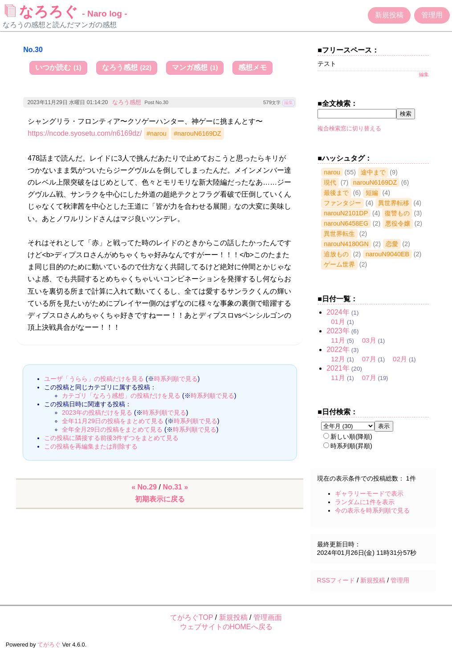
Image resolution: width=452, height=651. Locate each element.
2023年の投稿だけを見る (97, 412)
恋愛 (392, 243)
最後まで (336, 192)
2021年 (338, 368)
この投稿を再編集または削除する (91, 446)
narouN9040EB (387, 254)
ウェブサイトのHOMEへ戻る (226, 627)
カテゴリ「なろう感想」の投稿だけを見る (121, 395)
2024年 (338, 312)
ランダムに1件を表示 (365, 501)
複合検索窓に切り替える (349, 128)
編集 (288, 102)
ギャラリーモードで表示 (369, 493)
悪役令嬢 (397, 223)
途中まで (373, 172)
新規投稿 (389, 15)
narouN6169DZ (375, 182)
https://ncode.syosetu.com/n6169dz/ (85, 133)
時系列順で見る (176, 378)
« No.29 (144, 487)
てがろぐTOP (191, 617)
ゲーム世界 (339, 264)
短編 (372, 192)
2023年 (338, 331)
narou (332, 172)
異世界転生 (339, 233)
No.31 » (175, 487)
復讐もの (397, 213)
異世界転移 (393, 202)
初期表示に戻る (160, 499)
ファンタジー (342, 202)
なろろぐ (65, 12)
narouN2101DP (346, 213)
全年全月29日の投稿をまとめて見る (112, 429)
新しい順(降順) (347, 436)
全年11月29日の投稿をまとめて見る (112, 421)
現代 (330, 182)
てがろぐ (49, 644)
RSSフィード (336, 580)
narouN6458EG (346, 223)
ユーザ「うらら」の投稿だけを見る (94, 378)
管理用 (432, 15)
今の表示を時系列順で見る (372, 510)
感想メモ (252, 67)
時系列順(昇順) (347, 445)
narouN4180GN (346, 243)
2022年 (338, 349)
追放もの (336, 254)
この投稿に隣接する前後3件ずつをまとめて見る (111, 437)
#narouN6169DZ (197, 133)
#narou (157, 133)
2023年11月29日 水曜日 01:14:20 (67, 102)
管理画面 (267, 617)
